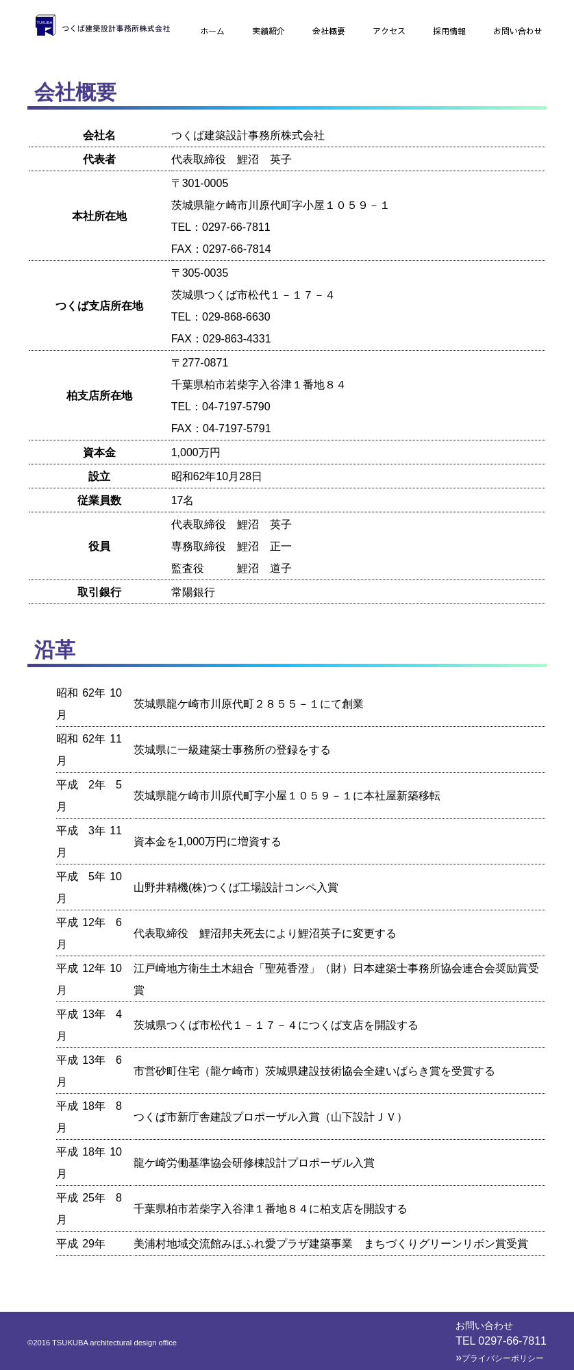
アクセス (389, 30)
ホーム (212, 30)
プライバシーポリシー (500, 1358)
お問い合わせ (517, 30)
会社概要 (328, 30)
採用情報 (449, 30)
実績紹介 (268, 30)
